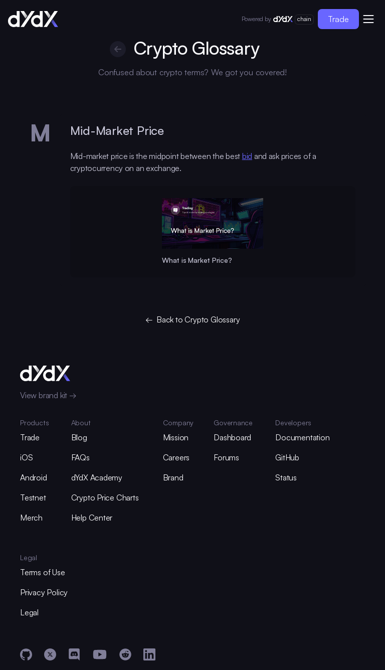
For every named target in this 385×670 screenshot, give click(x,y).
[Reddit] (125, 654)
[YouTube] (99, 654)
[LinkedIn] (149, 654)
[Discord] (74, 654)
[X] (50, 654)
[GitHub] (26, 654)
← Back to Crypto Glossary (192, 319)
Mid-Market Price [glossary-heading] (117, 130)
